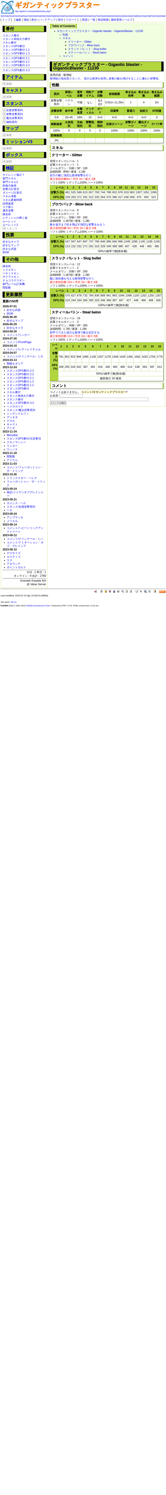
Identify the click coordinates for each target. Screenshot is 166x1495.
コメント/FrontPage (19, 342)
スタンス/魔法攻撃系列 (21, 410)
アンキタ (12, 417)
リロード (71, 19)
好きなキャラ (11, 241)
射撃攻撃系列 (14, 114)
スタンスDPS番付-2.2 (16, 61)
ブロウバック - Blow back (84, 45)
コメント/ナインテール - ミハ (25, 538)
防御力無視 (9, 185)
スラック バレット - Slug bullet (87, 48)
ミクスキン (9, 269)
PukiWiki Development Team (38, 606)
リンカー (12, 445)
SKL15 (14, 602)
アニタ (11, 427)
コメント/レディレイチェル (24, 349)
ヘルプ (128, 19)
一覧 (92, 19)
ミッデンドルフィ (18, 413)
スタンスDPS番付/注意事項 (24, 438)
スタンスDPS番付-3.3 (16, 70)
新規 (85, 19)
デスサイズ (14, 553)
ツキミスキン (11, 273)
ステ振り (8, 206)
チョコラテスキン (14, 280)
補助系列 (11, 122)
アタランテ (14, 563)
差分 (34, 19)
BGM (6, 252)
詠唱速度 (8, 203)
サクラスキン (11, 276)
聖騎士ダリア (15, 363)
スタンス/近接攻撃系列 (21, 506)
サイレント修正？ (14, 174)
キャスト (14, 90)
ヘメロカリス (15, 406)
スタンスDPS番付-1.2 (16, 49)
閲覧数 (7, 287)
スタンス (14, 103)
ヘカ (9, 510)
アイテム (14, 77)
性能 (65, 34)
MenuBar (12, 435)
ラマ (9, 560)
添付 (60, 19)
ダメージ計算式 (12, 192)
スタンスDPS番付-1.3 (16, 53)
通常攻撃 (8, 210)
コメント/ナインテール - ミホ (25, 356)
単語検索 (103, 19)
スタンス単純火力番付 (16, 38)
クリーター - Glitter (80, 41)
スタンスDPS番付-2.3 (16, 65)
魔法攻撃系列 (14, 118)
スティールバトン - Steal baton (87, 52)
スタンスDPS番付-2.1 (16, 58)
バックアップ (47, 19)
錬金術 (7, 214)
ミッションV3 (19, 141)
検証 (10, 168)
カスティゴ (14, 556)
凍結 (26, 19)
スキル (66, 38)
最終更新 (116, 19)
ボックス (14, 155)
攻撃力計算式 (11, 189)
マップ (12, 128)
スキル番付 (9, 42)
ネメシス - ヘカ (16, 503)
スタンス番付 (11, 35)
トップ (6, 19)
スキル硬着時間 (12, 199)
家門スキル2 (10, 182)
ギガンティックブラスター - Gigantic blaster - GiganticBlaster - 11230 (100, 31)
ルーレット (9, 221)
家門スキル (9, 178)
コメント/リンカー (18, 334)
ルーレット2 (10, 224)
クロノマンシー (16, 442)
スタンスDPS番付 (14, 46)
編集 (18, 19)
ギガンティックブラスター (57, 5)
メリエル (12, 520)
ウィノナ (12, 449)
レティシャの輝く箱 (15, 217)
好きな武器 (9, 248)
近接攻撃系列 (14, 110)
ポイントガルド (16, 567)
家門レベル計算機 (14, 284)
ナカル (11, 420)
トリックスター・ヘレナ (22, 477)
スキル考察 (9, 196)
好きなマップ (11, 245)
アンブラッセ (15, 517)
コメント (68, 56)
